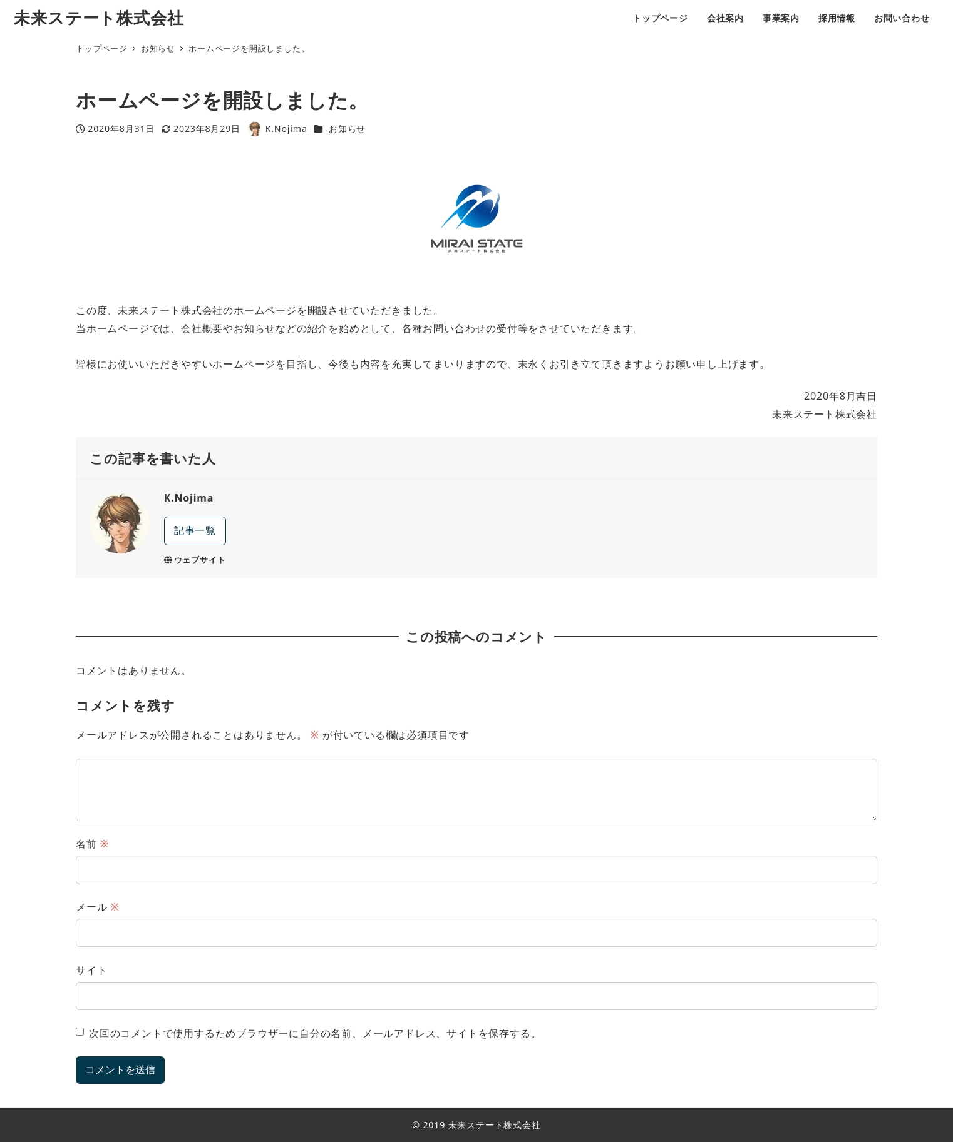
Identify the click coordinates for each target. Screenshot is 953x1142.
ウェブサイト (195, 559)
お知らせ (347, 128)
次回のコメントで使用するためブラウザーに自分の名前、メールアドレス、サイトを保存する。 (315, 1033)
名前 (92, 844)
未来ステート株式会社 (98, 18)
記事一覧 (195, 530)
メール (98, 907)
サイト (91, 970)
